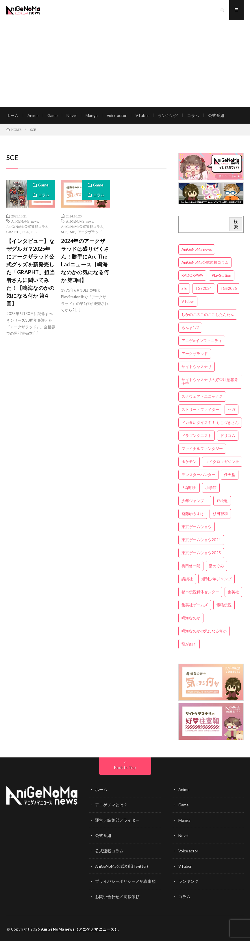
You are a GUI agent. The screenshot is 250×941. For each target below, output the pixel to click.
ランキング (170, 115)
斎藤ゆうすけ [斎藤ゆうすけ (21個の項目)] (193, 514)
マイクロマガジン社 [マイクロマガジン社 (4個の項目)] (222, 462)
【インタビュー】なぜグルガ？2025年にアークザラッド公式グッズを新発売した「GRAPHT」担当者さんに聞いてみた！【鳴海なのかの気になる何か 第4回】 (30, 273)
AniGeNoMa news (24, 222)
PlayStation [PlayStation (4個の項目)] (221, 276)
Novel (73, 115)
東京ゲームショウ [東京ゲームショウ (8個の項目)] (197, 527)
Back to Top (125, 768)
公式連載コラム (109, 850)
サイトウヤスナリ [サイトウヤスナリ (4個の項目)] (197, 367)
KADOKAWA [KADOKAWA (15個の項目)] (192, 276)
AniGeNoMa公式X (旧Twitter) (122, 865)
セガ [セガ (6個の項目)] (231, 410)
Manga (93, 115)
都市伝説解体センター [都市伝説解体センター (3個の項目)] (200, 592)
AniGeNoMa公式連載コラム (27, 227)
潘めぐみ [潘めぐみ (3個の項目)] (216, 566)
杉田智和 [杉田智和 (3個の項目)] (220, 514)
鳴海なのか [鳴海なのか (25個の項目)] (191, 618)
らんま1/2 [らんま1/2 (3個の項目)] (190, 328)
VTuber (144, 115)
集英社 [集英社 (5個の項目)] (233, 592)
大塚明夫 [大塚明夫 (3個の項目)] (189, 488)
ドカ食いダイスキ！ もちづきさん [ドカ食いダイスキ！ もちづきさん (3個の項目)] (210, 423)
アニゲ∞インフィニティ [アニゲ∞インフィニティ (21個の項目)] (202, 341)
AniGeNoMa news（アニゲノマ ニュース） (80, 928)
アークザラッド (90, 232)
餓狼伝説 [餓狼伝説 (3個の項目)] (224, 605)
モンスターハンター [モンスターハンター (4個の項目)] (198, 475)
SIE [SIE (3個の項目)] (184, 289)
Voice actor (118, 115)
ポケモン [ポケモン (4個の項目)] (189, 462)
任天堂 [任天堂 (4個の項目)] (229, 475)
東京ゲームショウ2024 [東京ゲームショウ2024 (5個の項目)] (201, 540)
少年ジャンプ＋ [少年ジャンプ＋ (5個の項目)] (195, 501)
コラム (196, 115)
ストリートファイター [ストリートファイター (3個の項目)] (200, 410)
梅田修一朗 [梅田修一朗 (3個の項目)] (191, 566)
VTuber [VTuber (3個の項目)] (188, 302)
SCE (26, 232)
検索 (236, 225)
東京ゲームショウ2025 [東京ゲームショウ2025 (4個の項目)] (201, 553)
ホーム (12, 115)
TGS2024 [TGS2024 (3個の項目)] (203, 289)
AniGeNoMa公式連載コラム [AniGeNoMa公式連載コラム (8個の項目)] (205, 263)
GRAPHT (13, 232)
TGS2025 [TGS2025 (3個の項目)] (229, 289)
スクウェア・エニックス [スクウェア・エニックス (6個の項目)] (202, 397)
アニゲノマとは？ (111, 805)
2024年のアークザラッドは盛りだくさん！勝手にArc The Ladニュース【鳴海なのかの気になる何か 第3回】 (85, 261)
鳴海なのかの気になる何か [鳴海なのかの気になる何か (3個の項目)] (204, 631)
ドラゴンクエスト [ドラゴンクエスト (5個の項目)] (197, 436)
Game (53, 115)
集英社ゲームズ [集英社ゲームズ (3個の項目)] (195, 605)
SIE (34, 232)
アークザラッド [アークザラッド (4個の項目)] (195, 354)
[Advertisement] (125, 63)
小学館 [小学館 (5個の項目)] (210, 488)
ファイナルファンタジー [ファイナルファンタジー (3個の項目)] (202, 449)
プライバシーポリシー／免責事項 (125, 880)
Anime (33, 115)
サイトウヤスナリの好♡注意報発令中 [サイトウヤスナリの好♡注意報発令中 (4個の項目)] (210, 382)
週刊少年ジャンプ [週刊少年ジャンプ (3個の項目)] (216, 579)
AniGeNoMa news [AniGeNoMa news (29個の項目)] (197, 250)
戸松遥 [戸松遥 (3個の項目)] (222, 501)
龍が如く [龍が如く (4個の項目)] (189, 644)
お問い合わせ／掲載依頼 (117, 895)
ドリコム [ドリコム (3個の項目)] (227, 436)
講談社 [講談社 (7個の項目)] (187, 579)
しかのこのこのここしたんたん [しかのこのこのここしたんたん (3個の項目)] (208, 315)
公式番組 (219, 115)
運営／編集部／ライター (117, 820)
